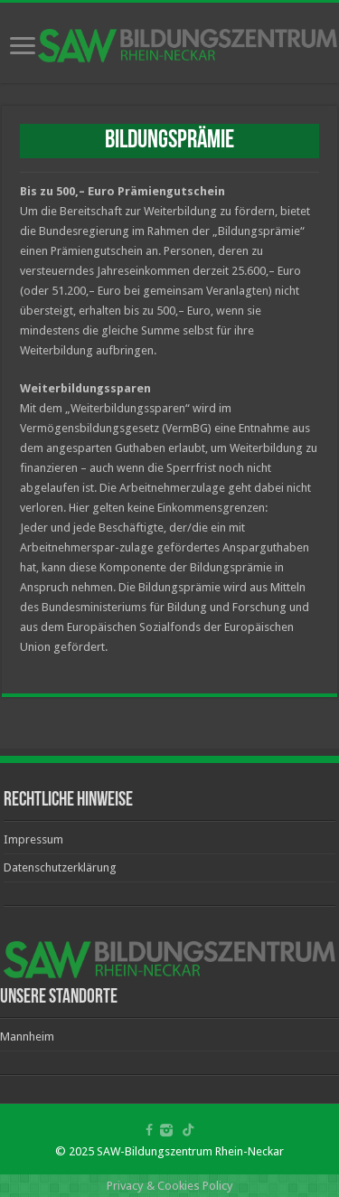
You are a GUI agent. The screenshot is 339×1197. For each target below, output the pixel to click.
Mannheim (27, 1036)
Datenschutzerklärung (60, 867)
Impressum (33, 839)
